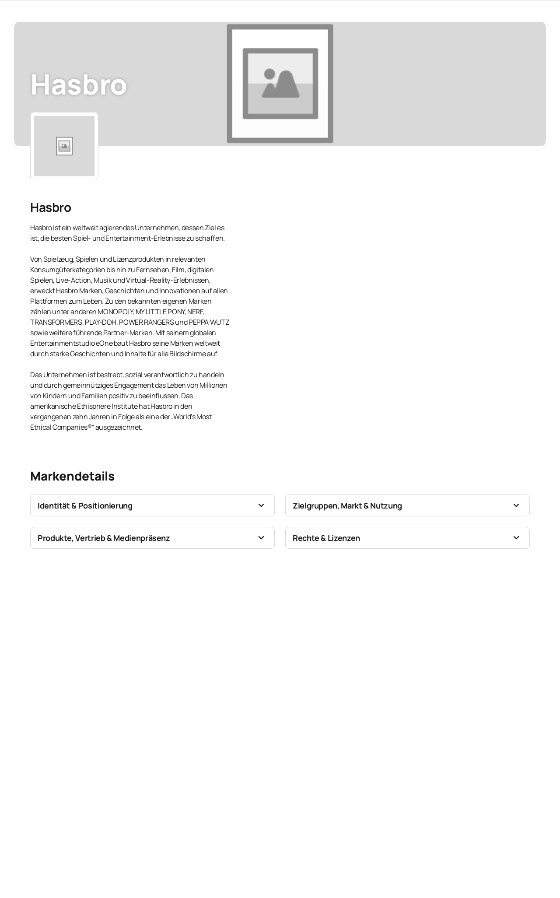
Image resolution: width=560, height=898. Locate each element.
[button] (152, 505)
